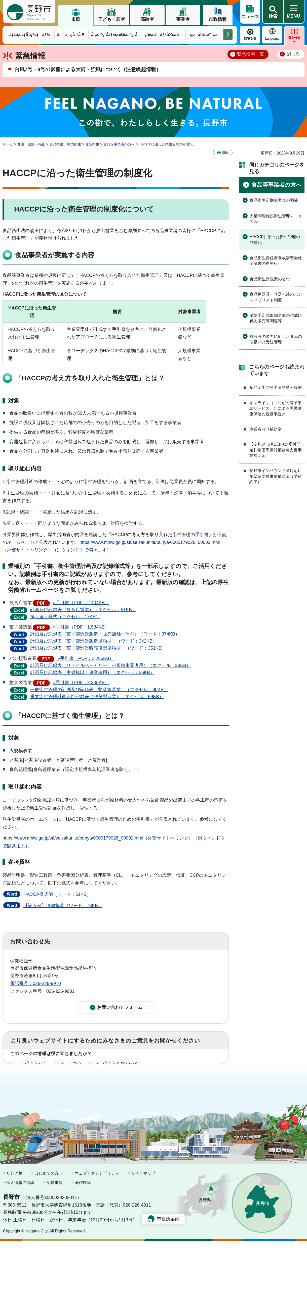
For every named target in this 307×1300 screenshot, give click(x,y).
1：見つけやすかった (39, 1091)
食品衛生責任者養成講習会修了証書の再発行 (276, 261)
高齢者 (147, 19)
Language (272, 38)
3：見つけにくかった (130, 1091)
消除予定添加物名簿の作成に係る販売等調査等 (276, 318)
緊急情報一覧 (250, 54)
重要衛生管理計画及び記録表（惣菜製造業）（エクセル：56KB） (97, 696)
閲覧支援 (250, 38)
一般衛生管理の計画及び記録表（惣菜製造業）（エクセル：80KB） (99, 689)
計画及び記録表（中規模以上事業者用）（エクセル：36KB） (92, 672)
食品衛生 (92, 144)
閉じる (293, 54)
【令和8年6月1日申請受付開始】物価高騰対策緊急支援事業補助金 (275, 450)
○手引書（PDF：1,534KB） (81, 627)
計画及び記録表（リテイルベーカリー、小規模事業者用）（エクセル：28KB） (110, 665)
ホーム (8, 144)
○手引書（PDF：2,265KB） (85, 658)
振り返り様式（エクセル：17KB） (65, 616)
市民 (75, 19)
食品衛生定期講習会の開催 (274, 200)
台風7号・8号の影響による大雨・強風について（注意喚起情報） (88, 69)
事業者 (183, 19)
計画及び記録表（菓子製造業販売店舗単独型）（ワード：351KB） (98, 648)
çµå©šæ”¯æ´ (205, 34)
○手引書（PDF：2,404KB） (81, 602)
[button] (272, 12)
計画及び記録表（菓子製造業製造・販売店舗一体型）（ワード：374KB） (105, 634)
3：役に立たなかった (117, 1068)
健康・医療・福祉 (31, 144)
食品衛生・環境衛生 (65, 144)
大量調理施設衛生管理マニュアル (276, 219)
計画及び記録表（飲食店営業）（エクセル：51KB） (83, 609)
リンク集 (14, 1232)
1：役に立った (32, 1068)
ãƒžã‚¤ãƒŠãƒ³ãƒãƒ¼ (29, 34)
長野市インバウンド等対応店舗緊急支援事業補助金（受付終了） (275, 476)
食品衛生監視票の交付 (270, 279)
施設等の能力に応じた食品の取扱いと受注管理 (276, 339)
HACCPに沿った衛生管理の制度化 (275, 239)
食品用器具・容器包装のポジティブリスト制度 (276, 297)
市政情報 (218, 19)
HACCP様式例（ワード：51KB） (57, 894)
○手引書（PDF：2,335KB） (81, 682)
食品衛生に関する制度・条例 (275, 387)
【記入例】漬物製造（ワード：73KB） (62, 905)
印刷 (224, 153)
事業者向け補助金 (265, 429)
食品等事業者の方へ (119, 144)
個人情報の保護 (20, 1242)
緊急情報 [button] (294, 38)
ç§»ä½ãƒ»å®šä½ (163, 34)
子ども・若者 (111, 19)
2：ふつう (71, 1068)
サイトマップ (143, 1232)
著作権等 (83, 1242)
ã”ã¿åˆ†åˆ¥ (70, 34)
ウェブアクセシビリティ (97, 1232)
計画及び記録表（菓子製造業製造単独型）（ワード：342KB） (93, 641)
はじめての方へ (48, 1232)
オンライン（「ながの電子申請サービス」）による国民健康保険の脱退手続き (275, 408)
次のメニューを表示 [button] (228, 34)
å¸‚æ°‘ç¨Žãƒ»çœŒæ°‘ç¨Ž (114, 34)
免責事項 (55, 1242)
